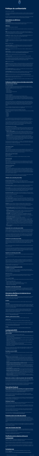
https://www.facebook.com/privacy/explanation (19, 413)
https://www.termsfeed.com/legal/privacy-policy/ (25, 327)
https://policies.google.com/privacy (14, 314)
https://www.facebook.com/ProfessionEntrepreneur (22, 52)
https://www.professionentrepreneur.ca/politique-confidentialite (23, 452)
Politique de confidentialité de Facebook (14, 397)
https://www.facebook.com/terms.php (10, 395)
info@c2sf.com (10, 451)
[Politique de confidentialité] (32, 455)
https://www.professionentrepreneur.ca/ (26, 74)
